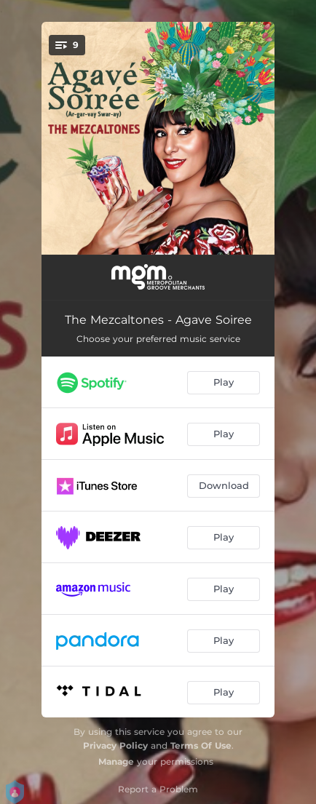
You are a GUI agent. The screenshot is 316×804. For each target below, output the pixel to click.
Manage (116, 761)
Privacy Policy (115, 745)
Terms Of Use (201, 745)
